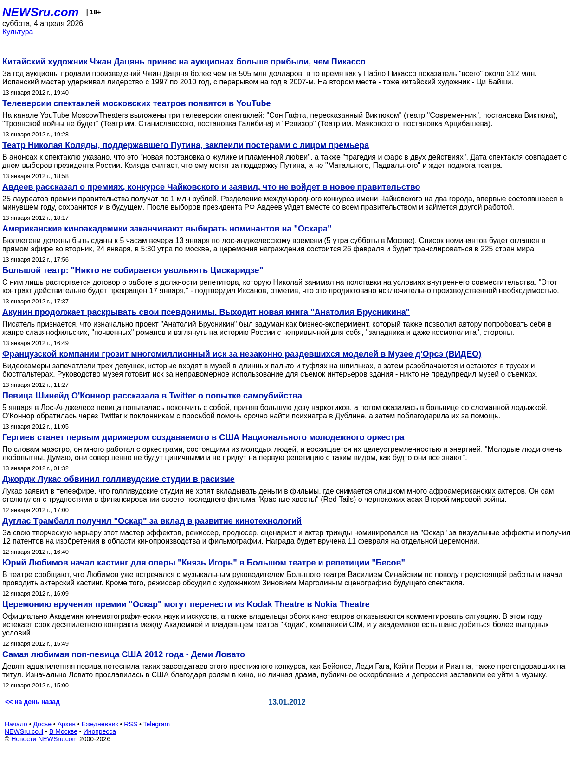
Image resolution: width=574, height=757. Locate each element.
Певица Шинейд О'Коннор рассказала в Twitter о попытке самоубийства (152, 395)
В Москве (63, 731)
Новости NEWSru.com (44, 739)
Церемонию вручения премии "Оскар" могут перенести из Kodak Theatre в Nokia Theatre (186, 604)
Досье (42, 724)
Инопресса (100, 731)
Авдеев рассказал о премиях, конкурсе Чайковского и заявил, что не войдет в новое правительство (211, 187)
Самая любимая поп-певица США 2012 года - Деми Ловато (123, 654)
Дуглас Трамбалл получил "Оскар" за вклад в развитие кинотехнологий (152, 521)
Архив (67, 724)
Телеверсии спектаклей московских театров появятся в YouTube (136, 103)
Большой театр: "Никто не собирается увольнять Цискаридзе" (132, 270)
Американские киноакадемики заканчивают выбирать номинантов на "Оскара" (167, 228)
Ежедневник (100, 724)
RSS (130, 724)
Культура (17, 32)
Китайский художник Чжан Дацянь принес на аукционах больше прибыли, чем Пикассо (184, 61)
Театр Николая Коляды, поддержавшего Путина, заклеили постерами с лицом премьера (185, 145)
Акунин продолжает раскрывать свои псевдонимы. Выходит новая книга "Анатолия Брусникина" (206, 312)
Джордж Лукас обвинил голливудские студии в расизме (118, 479)
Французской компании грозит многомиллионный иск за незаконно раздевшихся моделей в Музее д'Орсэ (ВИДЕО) (241, 354)
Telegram (156, 724)
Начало (16, 724)
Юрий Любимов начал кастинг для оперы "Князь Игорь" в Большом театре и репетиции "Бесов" (203, 562)
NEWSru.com (40, 12)
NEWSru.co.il (24, 731)
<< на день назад (32, 702)
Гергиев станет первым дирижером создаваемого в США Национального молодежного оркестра (203, 437)
